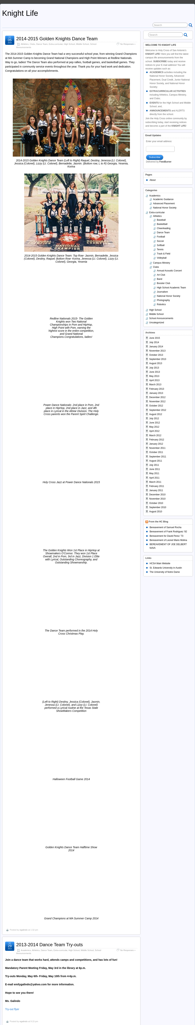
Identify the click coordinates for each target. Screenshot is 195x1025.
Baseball (161, 220)
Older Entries (12, 1006)
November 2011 (157, 448)
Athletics (25, 44)
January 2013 (156, 393)
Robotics (161, 304)
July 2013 (154, 367)
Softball (160, 245)
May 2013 (154, 376)
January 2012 (156, 444)
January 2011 (156, 490)
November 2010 (157, 498)
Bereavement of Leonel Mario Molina (168, 540)
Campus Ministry (161, 262)
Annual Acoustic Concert (169, 270)
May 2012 (154, 427)
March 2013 (155, 384)
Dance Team (42, 44)
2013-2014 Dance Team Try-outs (49, 460)
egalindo (24, 445)
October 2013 (156, 355)
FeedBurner (165, 161)
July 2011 (154, 465)
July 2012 (154, 418)
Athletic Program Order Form (22, 850)
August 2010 (155, 511)
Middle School (82, 44)
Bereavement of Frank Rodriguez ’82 (168, 531)
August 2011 (155, 460)
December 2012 (157, 397)
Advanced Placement (164, 203)
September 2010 (157, 507)
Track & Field (163, 253)
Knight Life (20, 13)
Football (48, 557)
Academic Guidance (163, 199)
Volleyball (162, 258)
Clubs (32, 44)
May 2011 (154, 473)
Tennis (160, 249)
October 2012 (156, 405)
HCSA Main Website (160, 563)
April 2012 (154, 431)
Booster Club (36, 836)
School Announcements (64, 557)
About (153, 180)
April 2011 (154, 477)
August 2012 (155, 414)
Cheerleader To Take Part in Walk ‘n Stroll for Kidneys (70, 727)
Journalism (162, 291)
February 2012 (156, 439)
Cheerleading (27, 974)
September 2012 (157, 410)
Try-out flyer (12, 524)
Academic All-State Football (44, 551)
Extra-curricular (56, 44)
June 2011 (154, 469)
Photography (163, 300)
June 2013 (154, 372)
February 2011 (156, 486)
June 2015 (154, 338)
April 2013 (154, 380)
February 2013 (156, 389)
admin (22, 661)
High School (69, 44)
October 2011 (156, 452)
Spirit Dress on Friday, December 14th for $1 (61, 676)
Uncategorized (156, 322)
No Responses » (127, 44)
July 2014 (154, 342)
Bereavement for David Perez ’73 (166, 536)
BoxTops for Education (39, 778)
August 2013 (155, 363)
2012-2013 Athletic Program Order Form (57, 830)
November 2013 (157, 350)
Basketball (34, 931)
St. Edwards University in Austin (166, 567)
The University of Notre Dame (165, 572)
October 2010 (156, 503)
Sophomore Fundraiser (39, 877)
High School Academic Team (171, 287)
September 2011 (157, 456)
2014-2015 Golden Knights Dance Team (57, 38)
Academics (26, 465)
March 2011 (155, 482)
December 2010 (157, 494)
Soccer (160, 241)
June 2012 (154, 422)
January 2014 (156, 346)
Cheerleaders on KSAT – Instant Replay (56, 968)
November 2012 (157, 401)
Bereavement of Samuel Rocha (165, 527)
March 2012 (155, 435)
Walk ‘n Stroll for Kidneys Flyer (23, 751)
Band (159, 279)
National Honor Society (164, 207)
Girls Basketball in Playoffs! (44, 925)
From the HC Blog (158, 521)
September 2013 (157, 359)
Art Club (161, 275)
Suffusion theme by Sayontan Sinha (176, 1015)
